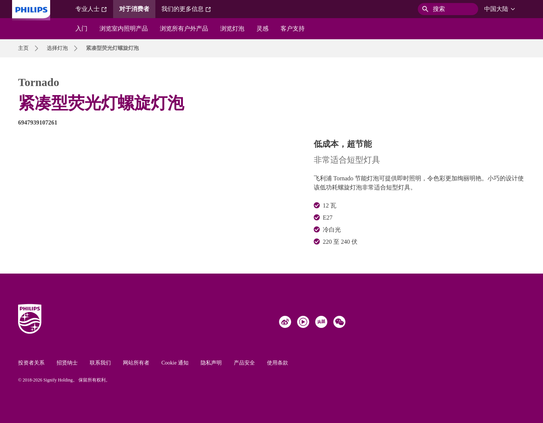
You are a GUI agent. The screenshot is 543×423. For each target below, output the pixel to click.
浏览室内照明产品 (124, 28)
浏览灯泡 (232, 28)
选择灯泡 (57, 48)
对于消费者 (134, 9)
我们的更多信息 (186, 9)
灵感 (262, 28)
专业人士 (91, 9)
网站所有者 (136, 363)
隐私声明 (211, 363)
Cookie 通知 (175, 363)
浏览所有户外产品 (184, 28)
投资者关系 (31, 363)
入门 (81, 28)
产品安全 (244, 363)
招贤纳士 (67, 363)
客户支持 (293, 28)
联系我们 (100, 363)
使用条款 (277, 363)
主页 (23, 48)
